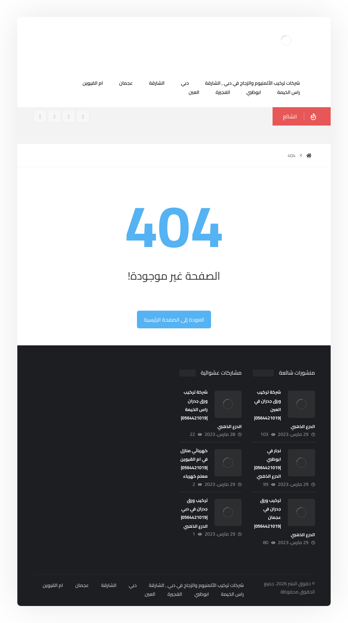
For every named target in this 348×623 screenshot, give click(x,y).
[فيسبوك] (82, 116)
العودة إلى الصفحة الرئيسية (174, 319)
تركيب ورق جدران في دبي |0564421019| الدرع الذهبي (194, 513)
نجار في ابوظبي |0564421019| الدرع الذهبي (267, 463)
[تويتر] (54, 116)
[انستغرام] (68, 116)
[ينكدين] (40, 116)
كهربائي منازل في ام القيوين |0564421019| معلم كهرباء (194, 463)
